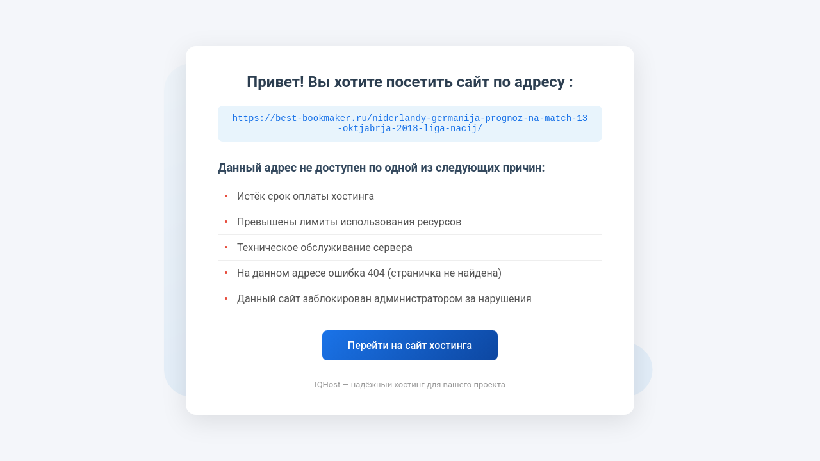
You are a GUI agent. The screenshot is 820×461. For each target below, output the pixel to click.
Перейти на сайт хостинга (410, 347)
